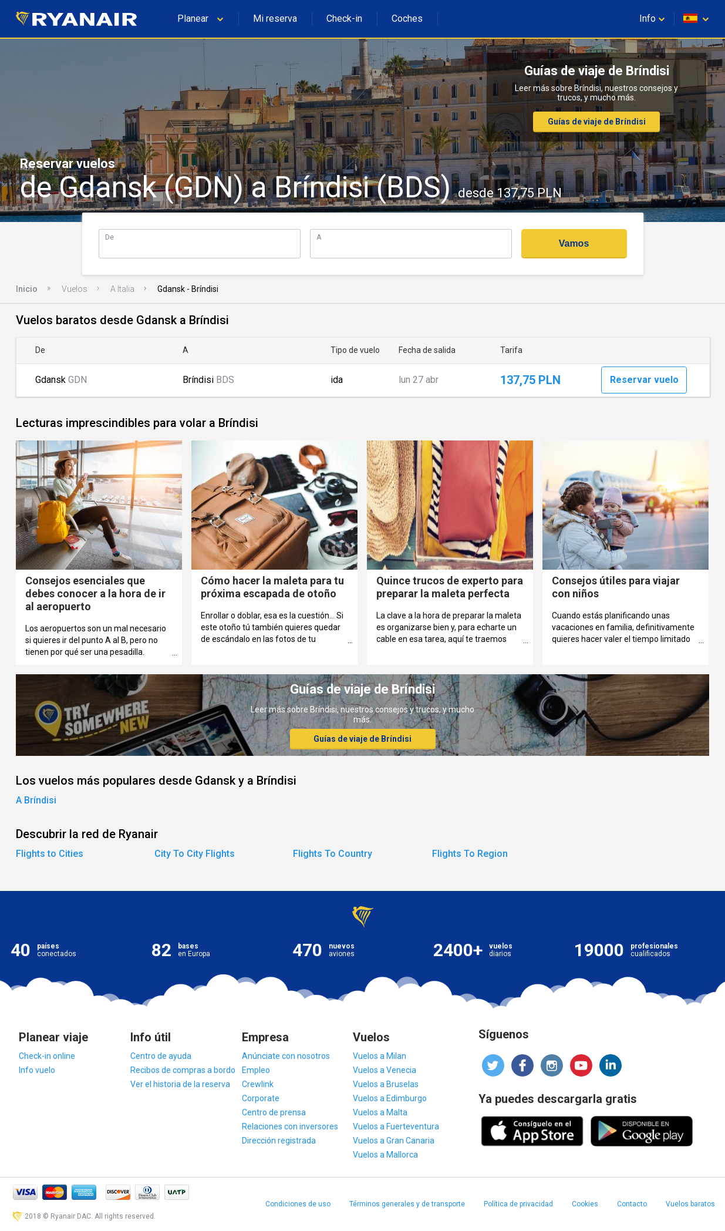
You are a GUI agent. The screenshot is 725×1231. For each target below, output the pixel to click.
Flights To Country (332, 853)
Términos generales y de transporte (407, 1204)
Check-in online (47, 1056)
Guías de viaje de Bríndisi (597, 121)
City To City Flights (194, 853)
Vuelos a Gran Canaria (393, 1140)
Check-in (344, 18)
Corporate (260, 1098)
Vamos (574, 243)
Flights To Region (470, 853)
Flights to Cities (49, 853)
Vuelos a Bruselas (386, 1084)
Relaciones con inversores (290, 1126)
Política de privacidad (518, 1204)
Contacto (632, 1204)
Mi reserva (275, 18)
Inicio (27, 289)
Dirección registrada (279, 1140)
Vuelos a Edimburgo (390, 1098)
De (109, 237)
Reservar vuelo (644, 379)
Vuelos (74, 289)
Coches (407, 18)
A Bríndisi (36, 800)
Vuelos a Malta (380, 1112)
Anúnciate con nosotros (286, 1056)
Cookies (585, 1204)
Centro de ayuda (160, 1056)
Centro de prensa (274, 1112)
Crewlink (258, 1084)
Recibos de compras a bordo (182, 1070)
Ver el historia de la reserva (180, 1084)
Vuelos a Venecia (384, 1070)
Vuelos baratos (690, 1204)
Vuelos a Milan (379, 1056)
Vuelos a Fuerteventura (396, 1126)
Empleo (256, 1070)
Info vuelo (37, 1070)
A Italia (122, 289)
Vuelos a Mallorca (385, 1154)
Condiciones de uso (298, 1204)
